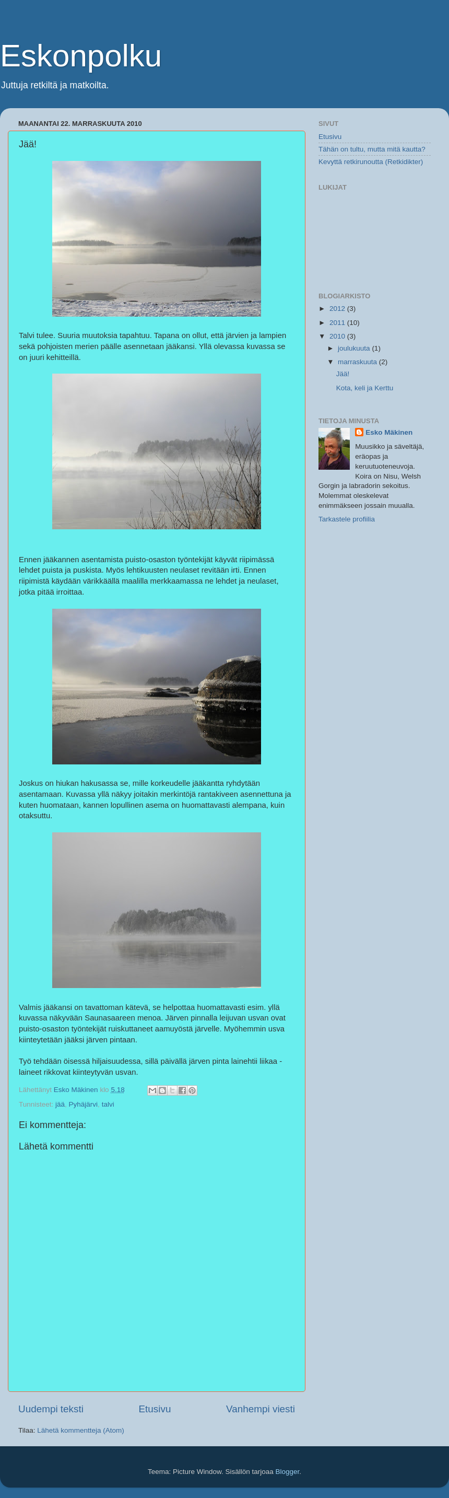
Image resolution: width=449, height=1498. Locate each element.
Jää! (343, 374)
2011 (338, 323)
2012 (338, 308)
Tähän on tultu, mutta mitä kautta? (372, 149)
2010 (338, 336)
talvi (108, 1104)
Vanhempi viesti (260, 1408)
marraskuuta (358, 362)
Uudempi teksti (51, 1408)
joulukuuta (355, 348)
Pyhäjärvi (83, 1104)
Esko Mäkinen (388, 432)
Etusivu (155, 1408)
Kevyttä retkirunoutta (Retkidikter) (370, 162)
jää (60, 1104)
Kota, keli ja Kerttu (365, 388)
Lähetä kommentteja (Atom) (80, 1430)
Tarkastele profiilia (346, 519)
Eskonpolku (81, 55)
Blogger (288, 1472)
